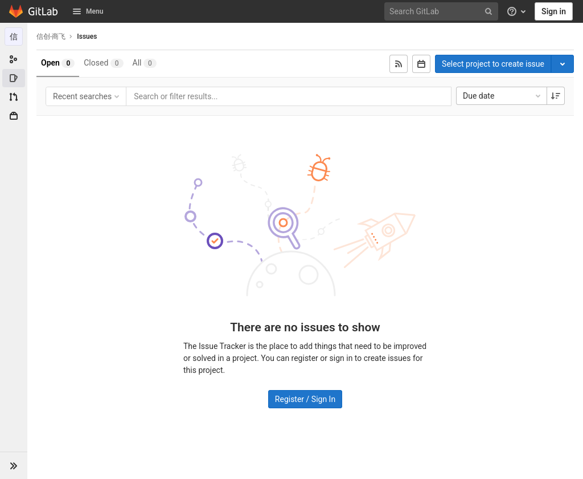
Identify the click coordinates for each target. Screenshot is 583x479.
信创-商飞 (50, 36)
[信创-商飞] (13, 36)
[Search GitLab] (442, 12)
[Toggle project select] (562, 64)
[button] (13, 465)
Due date (503, 95)
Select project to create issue (493, 63)
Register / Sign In (305, 399)
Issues (87, 36)
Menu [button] (87, 11)
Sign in (553, 11)
